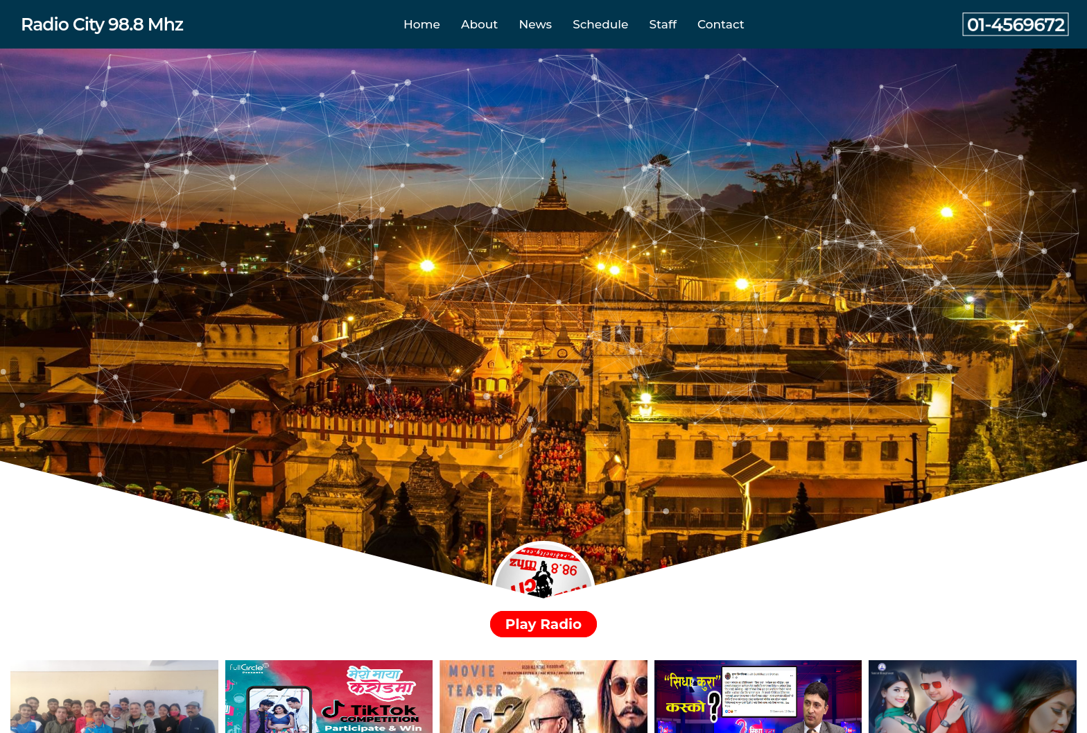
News (535, 24)
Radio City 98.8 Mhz (102, 24)
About (479, 24)
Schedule (600, 24)
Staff (663, 24)
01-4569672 (1016, 24)
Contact (721, 24)
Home (421, 24)
